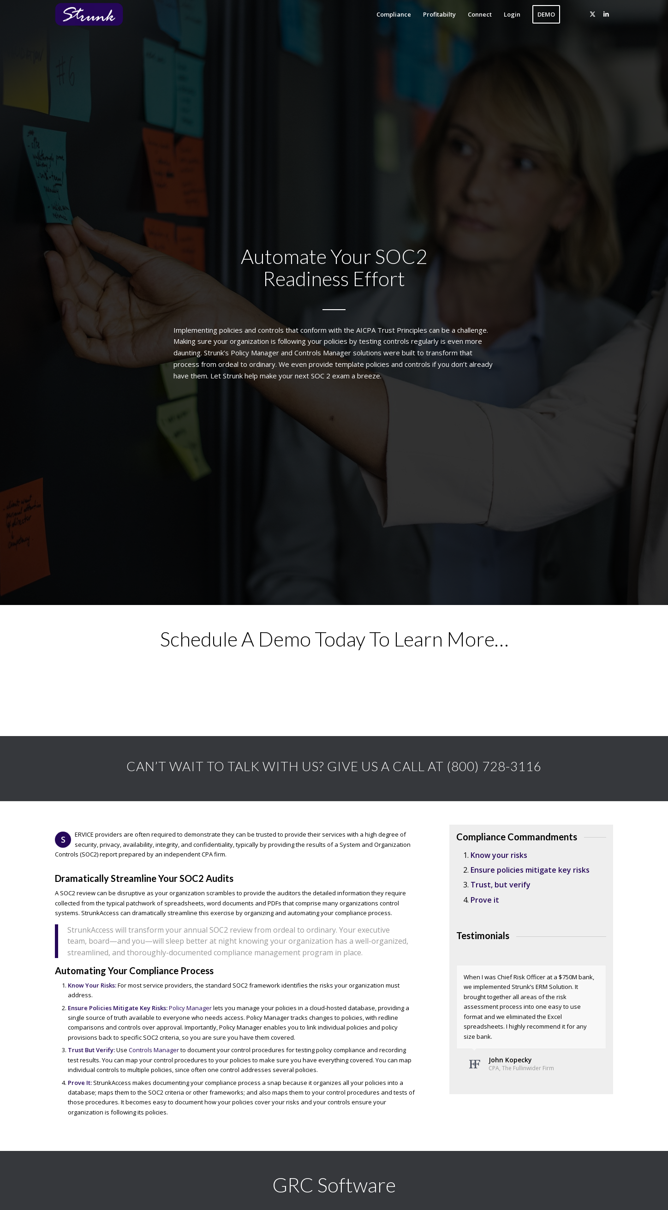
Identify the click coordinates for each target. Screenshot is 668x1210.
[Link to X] (592, 14)
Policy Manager (190, 1008)
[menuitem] (393, 14)
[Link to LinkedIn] (606, 14)
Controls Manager (154, 1050)
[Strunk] (96, 14)
